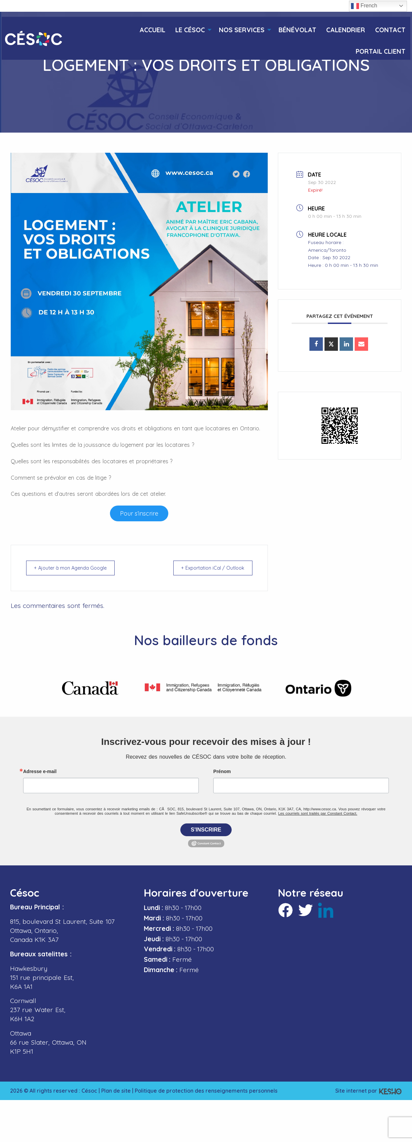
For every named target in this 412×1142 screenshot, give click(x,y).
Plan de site (116, 1090)
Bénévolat (297, 30)
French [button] (364, 6)
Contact (390, 30)
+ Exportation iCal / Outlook (210, 568)
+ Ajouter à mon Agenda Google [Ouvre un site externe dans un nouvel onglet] (74, 568)
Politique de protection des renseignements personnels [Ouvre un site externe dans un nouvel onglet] (206, 1090)
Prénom (222, 771)
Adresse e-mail (40, 771)
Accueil (152, 30)
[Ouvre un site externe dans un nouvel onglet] (139, 513)
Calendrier (345, 30)
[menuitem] (152, 27)
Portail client (380, 51)
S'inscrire (206, 829)
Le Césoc (190, 30)
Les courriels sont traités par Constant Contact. (317, 813)
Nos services (241, 30)
